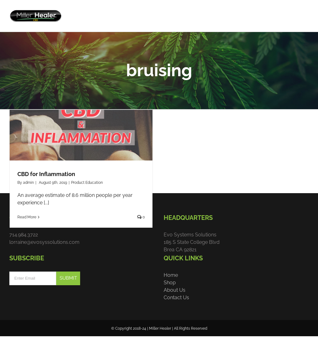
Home (171, 295)
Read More (26, 237)
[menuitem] (212, 13)
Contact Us (176, 317)
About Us (174, 310)
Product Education (87, 202)
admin (28, 202)
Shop (170, 302)
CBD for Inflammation (46, 193)
